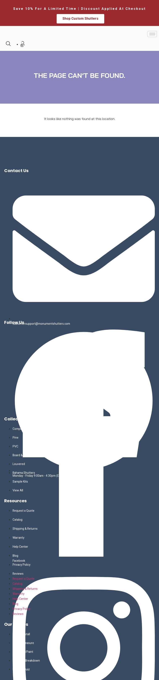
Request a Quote (23, 511)
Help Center (20, 547)
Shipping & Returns (25, 529)
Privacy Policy (21, 565)
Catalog (17, 520)
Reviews (18, 574)
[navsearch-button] (8, 43)
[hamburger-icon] (152, 34)
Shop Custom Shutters (80, 18)
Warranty (18, 538)
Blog (15, 556)
